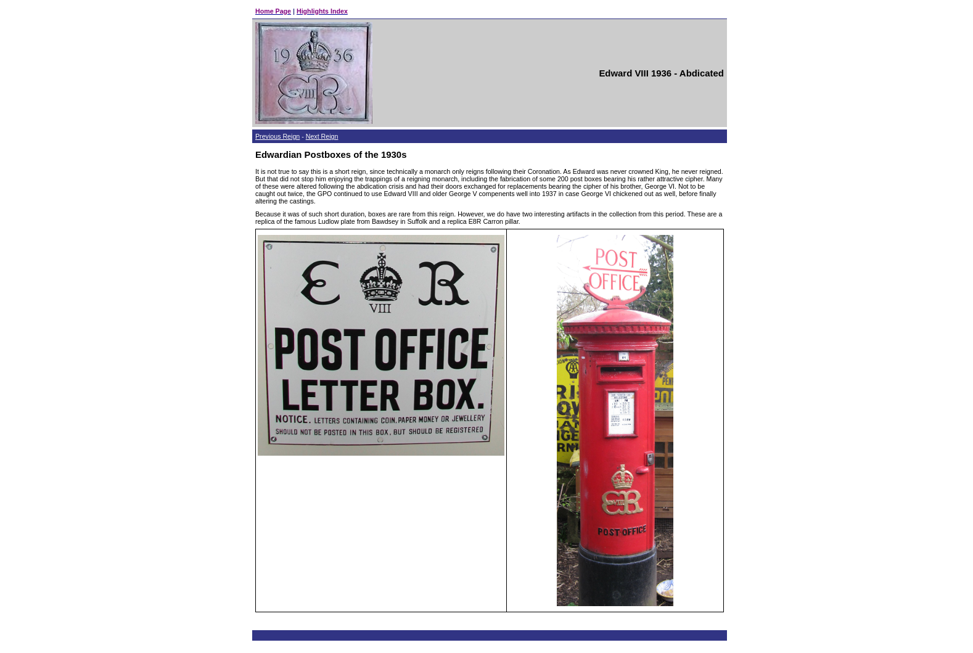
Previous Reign (277, 136)
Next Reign (322, 136)
